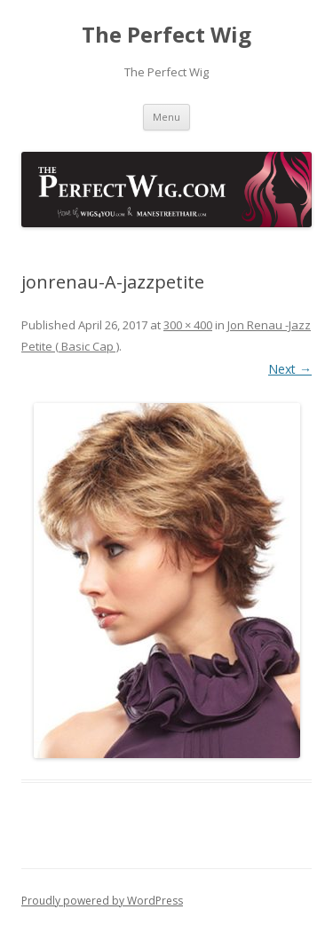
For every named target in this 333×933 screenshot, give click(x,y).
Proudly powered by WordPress (102, 900)
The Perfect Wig (166, 35)
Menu (166, 116)
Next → (290, 368)
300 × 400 (187, 325)
